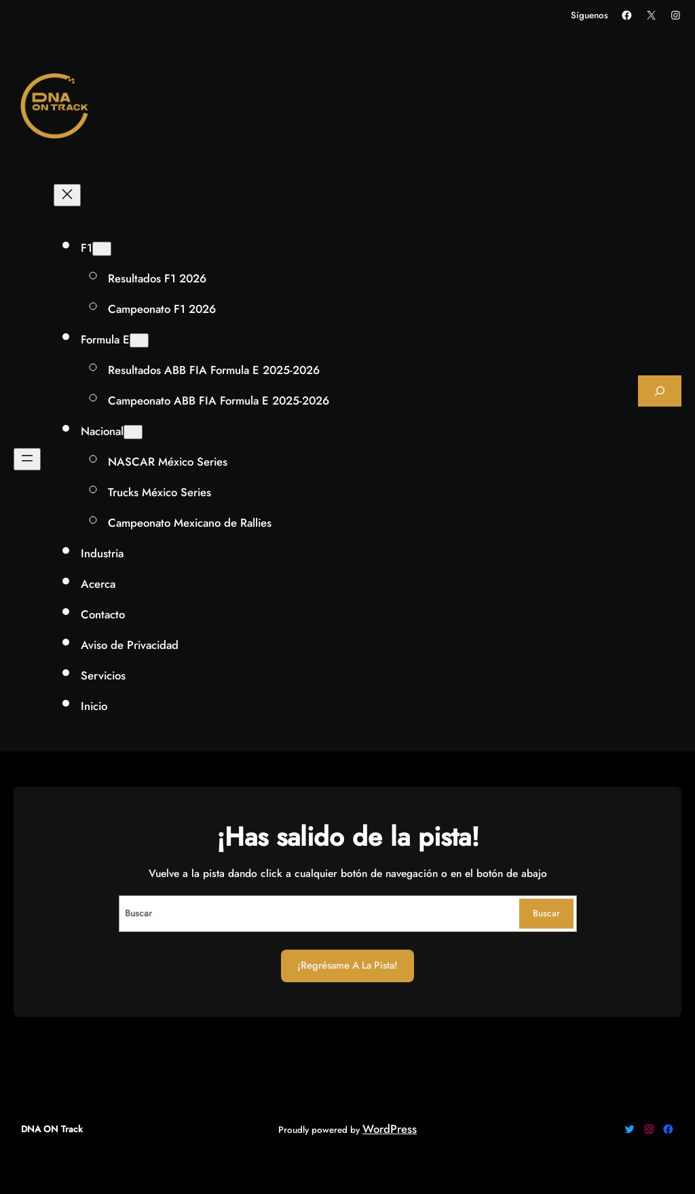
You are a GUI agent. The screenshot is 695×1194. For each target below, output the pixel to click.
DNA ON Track (52, 1129)
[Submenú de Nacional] (133, 432)
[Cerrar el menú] (67, 195)
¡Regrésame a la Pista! (347, 965)
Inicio (94, 706)
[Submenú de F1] (101, 249)
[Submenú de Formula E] (139, 340)
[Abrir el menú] (27, 459)
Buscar (546, 913)
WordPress (389, 1129)
